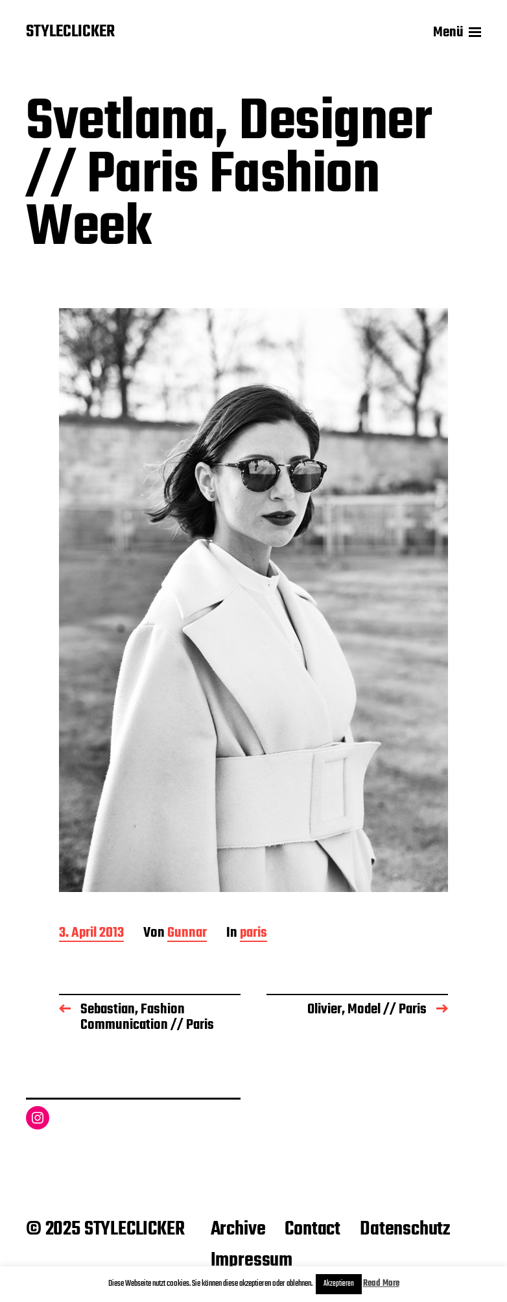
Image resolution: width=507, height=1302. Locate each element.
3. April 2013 (91, 934)
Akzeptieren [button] (339, 1284)
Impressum (251, 1260)
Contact (312, 1229)
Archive (238, 1229)
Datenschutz (405, 1229)
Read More (381, 1283)
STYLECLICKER (70, 32)
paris (253, 934)
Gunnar (187, 934)
